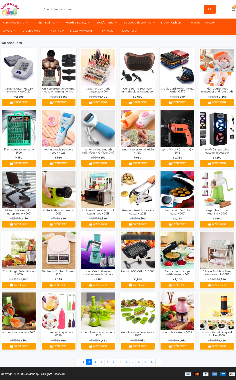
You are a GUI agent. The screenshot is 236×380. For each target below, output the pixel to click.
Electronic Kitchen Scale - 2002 (58, 273)
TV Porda (108, 30)
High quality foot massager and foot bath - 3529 (217, 92)
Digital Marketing (83, 30)
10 (139, 362)
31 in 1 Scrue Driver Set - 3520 (19, 151)
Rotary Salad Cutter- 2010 (18, 332)
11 (145, 362)
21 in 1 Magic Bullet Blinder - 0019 (19, 273)
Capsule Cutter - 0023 (177, 332)
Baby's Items (106, 22)
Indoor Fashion (173, 22)
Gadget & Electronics (139, 22)
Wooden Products (204, 22)
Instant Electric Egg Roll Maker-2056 (217, 334)
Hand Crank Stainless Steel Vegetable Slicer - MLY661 (98, 275)
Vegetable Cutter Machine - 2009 (217, 212)
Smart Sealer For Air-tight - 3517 (138, 151)
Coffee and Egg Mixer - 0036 (58, 334)
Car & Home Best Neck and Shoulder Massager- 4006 (138, 92)
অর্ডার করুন (19, 102)
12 (152, 362)
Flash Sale (57, 30)
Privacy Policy (129, 30)
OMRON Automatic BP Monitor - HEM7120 (19, 90)
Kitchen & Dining (47, 22)
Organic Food (33, 30)
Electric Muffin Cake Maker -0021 (177, 212)
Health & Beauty (78, 22)
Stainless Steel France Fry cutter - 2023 (138, 212)
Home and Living (15, 22)
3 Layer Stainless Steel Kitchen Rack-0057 (217, 273)
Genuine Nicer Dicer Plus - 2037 (137, 334)
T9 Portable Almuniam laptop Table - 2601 (19, 212)
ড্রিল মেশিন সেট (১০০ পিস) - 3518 (177, 151)
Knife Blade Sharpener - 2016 (58, 212)
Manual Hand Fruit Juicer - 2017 (98, 334)
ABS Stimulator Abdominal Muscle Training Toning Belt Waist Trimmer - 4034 (58, 93)
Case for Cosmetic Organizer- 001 (98, 90)
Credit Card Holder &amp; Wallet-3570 (177, 90)
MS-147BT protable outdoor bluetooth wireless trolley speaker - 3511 (217, 154)
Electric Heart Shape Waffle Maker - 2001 (177, 273)
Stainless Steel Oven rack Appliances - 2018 (98, 212)
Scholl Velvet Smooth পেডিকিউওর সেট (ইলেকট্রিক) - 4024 (98, 153)
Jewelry (9, 30)
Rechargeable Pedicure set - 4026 (58, 151)
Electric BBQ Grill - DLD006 (137, 271)
